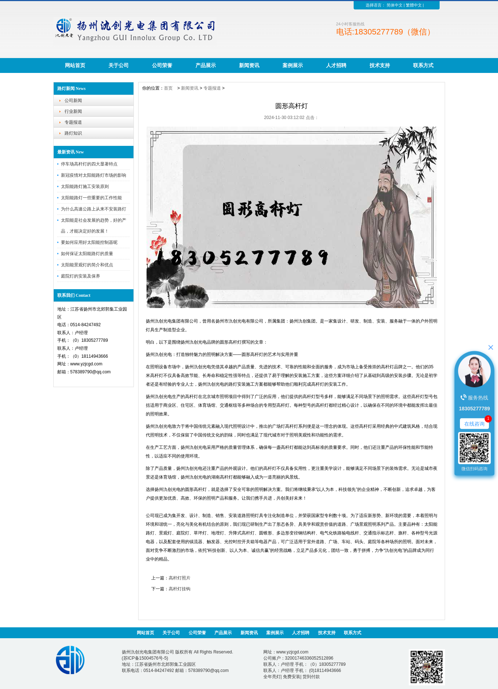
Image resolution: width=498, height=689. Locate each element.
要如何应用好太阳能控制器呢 (89, 242)
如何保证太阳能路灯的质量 (87, 253)
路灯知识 (73, 133)
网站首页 (75, 65)
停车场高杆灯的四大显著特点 (89, 164)
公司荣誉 (162, 65)
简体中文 (395, 5)
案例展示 (293, 65)
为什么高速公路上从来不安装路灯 (93, 209)
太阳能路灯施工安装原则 (85, 186)
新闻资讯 (249, 65)
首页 (168, 88)
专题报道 (73, 122)
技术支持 (380, 65)
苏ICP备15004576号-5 (145, 658)
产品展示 (206, 65)
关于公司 (118, 65)
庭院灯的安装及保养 (80, 276)
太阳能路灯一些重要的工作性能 (91, 197)
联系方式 (423, 65)
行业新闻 (73, 111)
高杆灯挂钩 (179, 588)
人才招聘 (336, 65)
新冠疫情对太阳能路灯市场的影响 (93, 175)
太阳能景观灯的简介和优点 (87, 264)
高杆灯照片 (179, 578)
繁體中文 (414, 5)
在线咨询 (474, 423)
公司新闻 (73, 100)
